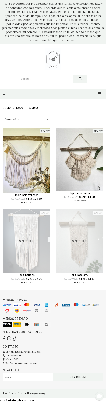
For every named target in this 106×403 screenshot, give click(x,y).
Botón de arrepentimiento (20, 363)
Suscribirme (78, 377)
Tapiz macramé (79, 275)
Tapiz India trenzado (26, 195)
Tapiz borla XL (26, 275)
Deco (20, 107)
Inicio (7, 107)
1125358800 (12, 355)
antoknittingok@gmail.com (21, 352)
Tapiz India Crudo (79, 193)
